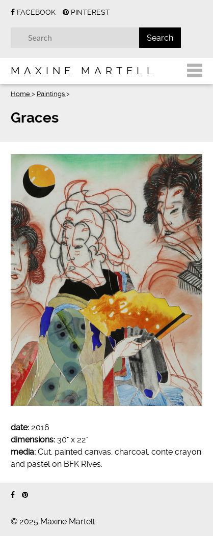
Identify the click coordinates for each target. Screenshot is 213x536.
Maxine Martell (84, 71)
